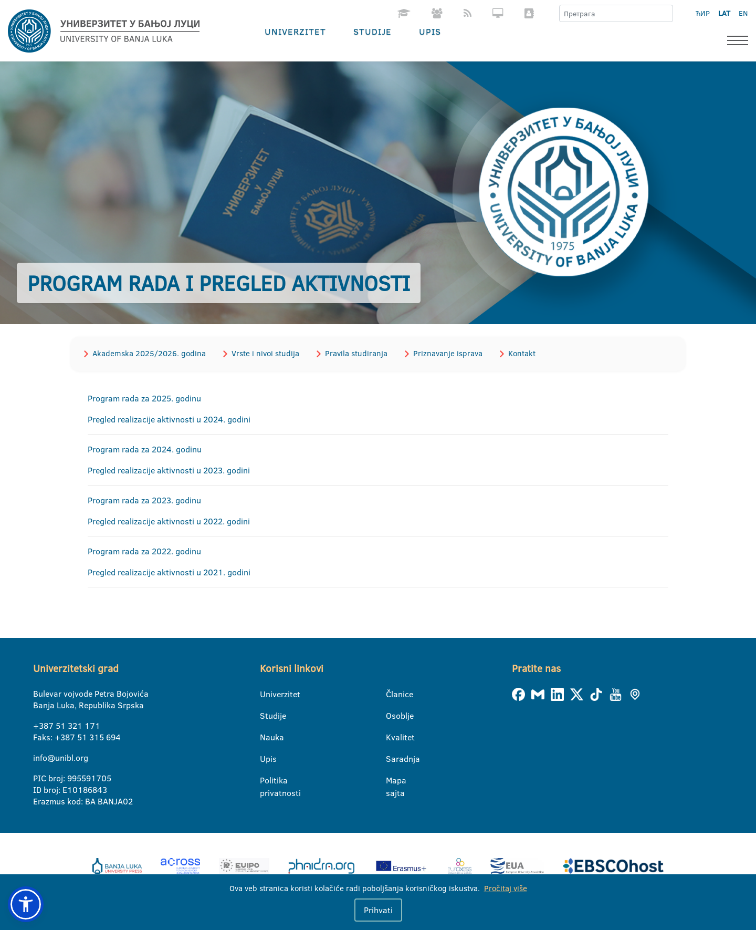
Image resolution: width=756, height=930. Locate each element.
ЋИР (703, 13)
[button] (25, 904)
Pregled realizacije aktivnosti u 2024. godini (169, 419)
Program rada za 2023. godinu (144, 500)
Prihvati (378, 910)
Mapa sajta (392, 780)
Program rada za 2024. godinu (145, 449)
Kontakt (522, 353)
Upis (430, 31)
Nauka (266, 737)
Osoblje (392, 715)
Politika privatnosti (266, 780)
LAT (724, 13)
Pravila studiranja (356, 353)
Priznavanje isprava (447, 353)
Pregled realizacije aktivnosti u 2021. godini (169, 572)
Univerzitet (295, 31)
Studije (372, 31)
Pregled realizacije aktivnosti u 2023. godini (169, 470)
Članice (392, 694)
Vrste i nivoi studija (265, 353)
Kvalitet (392, 737)
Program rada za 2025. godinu (144, 398)
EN (743, 13)
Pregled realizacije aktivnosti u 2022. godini (169, 521)
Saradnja (392, 758)
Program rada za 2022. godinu (144, 551)
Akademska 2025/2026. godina (149, 353)
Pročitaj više (505, 888)
